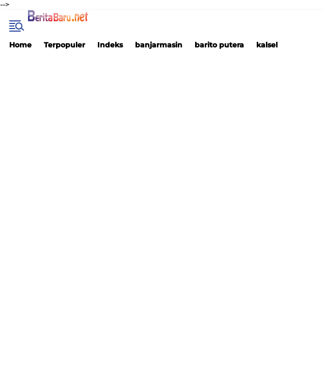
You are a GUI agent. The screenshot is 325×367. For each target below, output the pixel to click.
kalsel (267, 44)
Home (20, 44)
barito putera (219, 44)
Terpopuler (64, 44)
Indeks (110, 44)
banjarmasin (158, 44)
